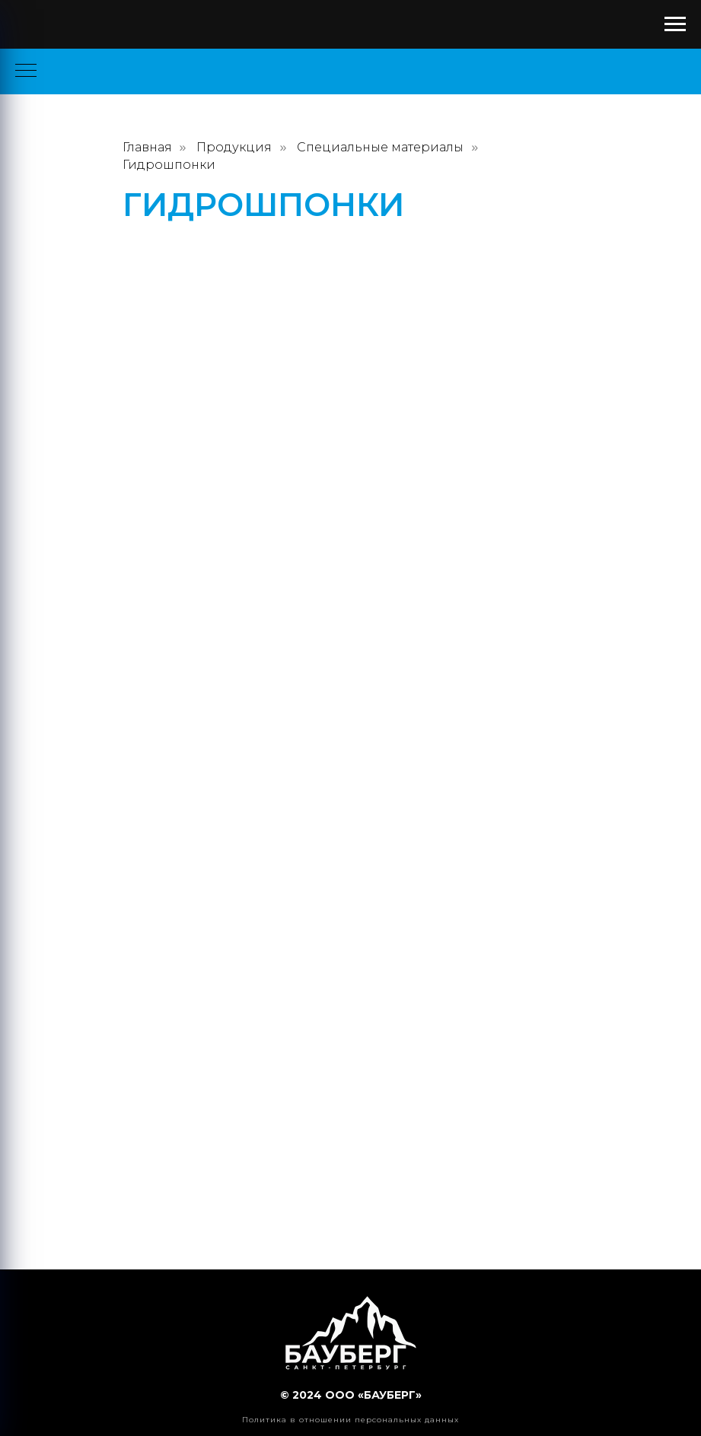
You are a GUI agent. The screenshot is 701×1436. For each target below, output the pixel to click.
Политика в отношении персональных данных (350, 1420)
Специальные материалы (380, 147)
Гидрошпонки (169, 164)
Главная (147, 147)
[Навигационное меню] (675, 24)
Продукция (234, 147)
